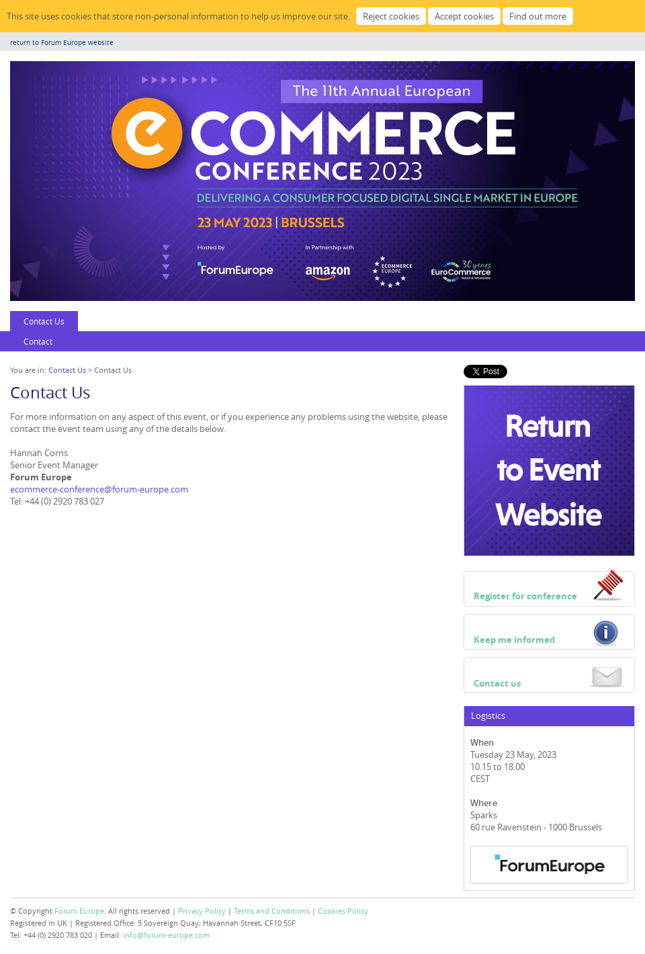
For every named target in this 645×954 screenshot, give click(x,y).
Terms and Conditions (272, 911)
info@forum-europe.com (166, 935)
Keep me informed (514, 640)
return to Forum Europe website (62, 42)
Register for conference (525, 596)
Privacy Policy (202, 911)
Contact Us (44, 321)
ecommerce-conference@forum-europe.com (99, 489)
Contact (38, 341)
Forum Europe (79, 911)
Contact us (497, 683)
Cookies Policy (343, 911)
